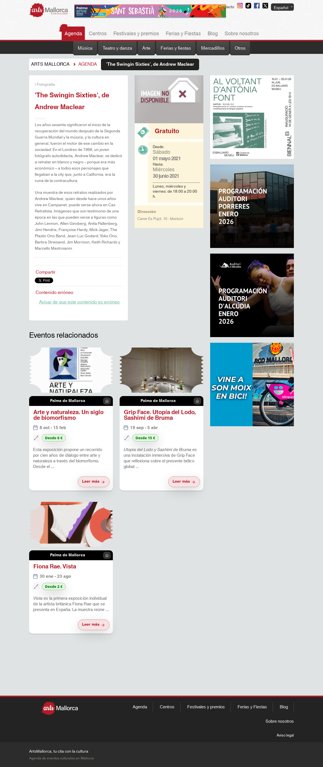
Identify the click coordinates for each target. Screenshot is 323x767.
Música (85, 48)
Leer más (93, 481)
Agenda (73, 33)
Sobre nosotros (242, 33)
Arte (146, 48)
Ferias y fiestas (176, 48)
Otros (240, 48)
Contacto (226, 7)
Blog (213, 33)
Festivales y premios (136, 33)
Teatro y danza (117, 48)
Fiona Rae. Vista (54, 567)
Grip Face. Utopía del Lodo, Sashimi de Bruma (160, 415)
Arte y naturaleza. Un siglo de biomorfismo (68, 415)
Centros (98, 33)
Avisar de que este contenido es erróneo (79, 302)
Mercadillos (213, 48)
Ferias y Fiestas (183, 33)
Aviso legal (285, 735)
